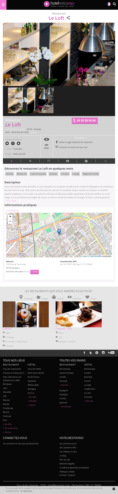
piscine (87, 380)
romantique (64, 368)
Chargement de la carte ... (58, 235)
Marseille (7, 392)
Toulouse (7, 416)
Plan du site (64, 459)
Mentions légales (67, 463)
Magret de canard (90, 173)
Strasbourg (8, 408)
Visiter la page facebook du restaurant (74, 142)
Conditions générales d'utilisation (74, 467)
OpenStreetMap (96, 256)
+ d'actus (7, 432)
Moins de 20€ (19, 153)
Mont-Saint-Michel (36, 372)
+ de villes (7, 424)
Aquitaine (32, 380)
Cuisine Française (38, 173)
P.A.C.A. (31, 393)
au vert (87, 393)
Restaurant (22, 173)
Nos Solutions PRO (67, 447)
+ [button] (10, 217)
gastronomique (66, 372)
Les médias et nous (68, 451)
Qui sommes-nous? (68, 443)
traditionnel (89, 389)
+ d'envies (63, 385)
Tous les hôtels (34, 368)
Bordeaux (7, 384)
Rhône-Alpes (33, 385)
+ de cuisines (65, 406)
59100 (29, 129)
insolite (62, 376)
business (88, 376)
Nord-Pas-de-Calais (20, 132)
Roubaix (37, 129)
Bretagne (32, 389)
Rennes (6, 400)
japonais (63, 402)
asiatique (63, 394)
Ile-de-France (33, 376)
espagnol (63, 390)
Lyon (5, 388)
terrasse (63, 380)
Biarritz (6, 412)
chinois (62, 398)
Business (53, 173)
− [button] (10, 221)
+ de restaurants (10, 428)
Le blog (62, 455)
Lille (4, 396)
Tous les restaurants (12, 368)
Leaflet (84, 256)
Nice (5, 420)
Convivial (65, 173)
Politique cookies (67, 471)
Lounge (75, 173)
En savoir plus (26, 491)
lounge (87, 385)
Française (17, 148)
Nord (7, 132)
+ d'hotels (32, 401)
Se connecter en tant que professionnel (20, 443)
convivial (88, 397)
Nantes (6, 404)
